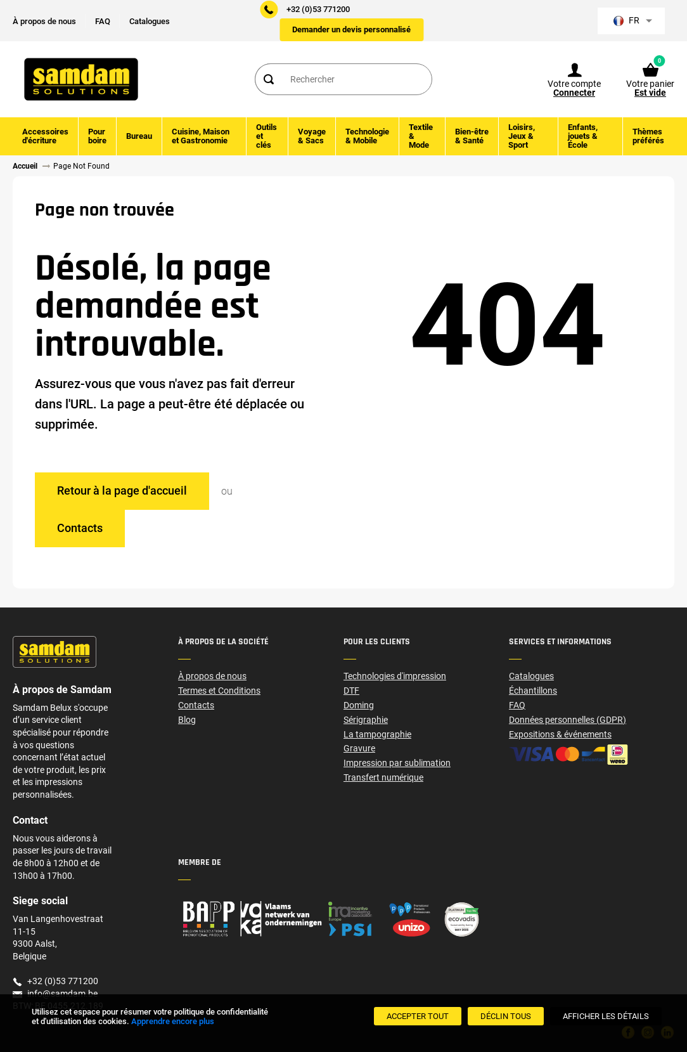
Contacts (80, 528)
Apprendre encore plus (172, 1021)
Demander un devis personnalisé (351, 29)
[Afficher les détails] (606, 1016)
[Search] (268, 79)
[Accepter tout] (417, 1016)
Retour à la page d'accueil (122, 490)
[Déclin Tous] (506, 1016)
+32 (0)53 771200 (318, 9)
